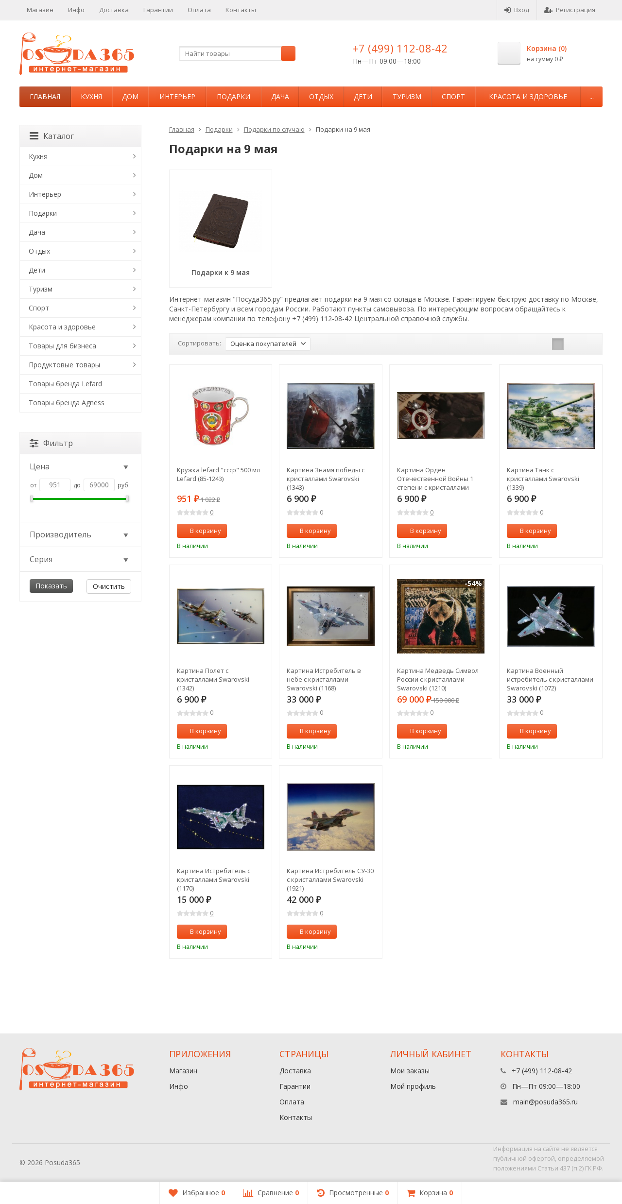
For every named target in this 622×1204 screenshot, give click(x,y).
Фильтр (51, 443)
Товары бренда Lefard (65, 383)
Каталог (52, 136)
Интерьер (177, 96)
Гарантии (158, 9)
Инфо (76, 9)
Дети (363, 96)
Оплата (199, 9)
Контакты (240, 9)
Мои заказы (410, 1070)
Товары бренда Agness (66, 402)
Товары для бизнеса (62, 345)
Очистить (109, 586)
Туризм (407, 96)
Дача (280, 96)
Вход (516, 9)
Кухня (91, 96)
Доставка (114, 9)
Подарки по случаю (274, 129)
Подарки (233, 96)
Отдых (321, 96)
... (591, 96)
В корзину (200, 530)
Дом (130, 96)
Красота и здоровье (528, 96)
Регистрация (569, 9)
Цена (80, 466)
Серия (80, 559)
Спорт (453, 96)
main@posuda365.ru (545, 1101)
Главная (45, 96)
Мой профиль (413, 1086)
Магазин (40, 9)
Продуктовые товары (64, 364)
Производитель (80, 534)
